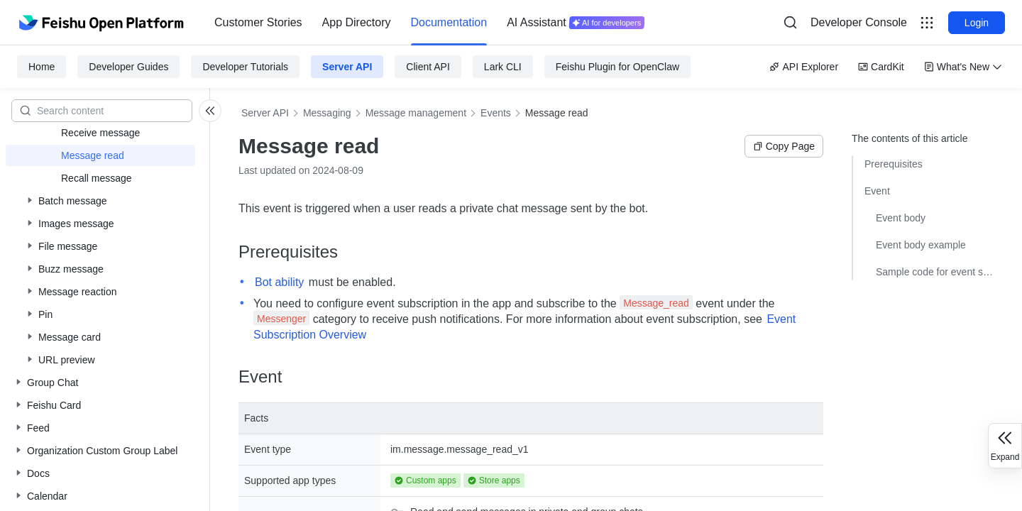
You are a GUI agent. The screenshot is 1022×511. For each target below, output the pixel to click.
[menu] (429, 22)
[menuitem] (258, 22)
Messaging (327, 113)
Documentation (449, 22)
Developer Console (859, 22)
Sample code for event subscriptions (935, 272)
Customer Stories (258, 22)
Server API (347, 66)
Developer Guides (128, 66)
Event (877, 191)
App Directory (356, 22)
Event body (900, 218)
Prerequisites (893, 164)
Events (495, 113)
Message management (416, 113)
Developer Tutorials (245, 66)
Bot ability (279, 282)
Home (41, 66)
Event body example (921, 245)
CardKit (881, 66)
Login (977, 22)
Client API (427, 66)
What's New (963, 66)
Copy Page (784, 146)
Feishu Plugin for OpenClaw (617, 66)
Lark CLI (503, 66)
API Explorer (803, 66)
